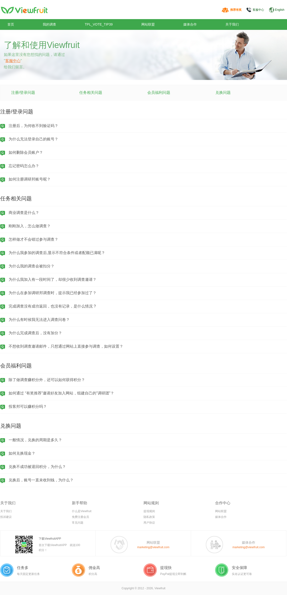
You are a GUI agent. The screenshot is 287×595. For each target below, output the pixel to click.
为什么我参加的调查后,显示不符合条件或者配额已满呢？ (57, 253)
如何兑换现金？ (22, 453)
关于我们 (232, 24)
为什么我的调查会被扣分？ (31, 266)
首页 (10, 24)
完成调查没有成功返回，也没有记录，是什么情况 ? (52, 306)
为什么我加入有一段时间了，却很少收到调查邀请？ (52, 279)
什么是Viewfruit (81, 511)
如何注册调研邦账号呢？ (30, 179)
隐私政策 (149, 517)
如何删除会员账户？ (26, 152)
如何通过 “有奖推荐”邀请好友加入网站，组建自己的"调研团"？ (61, 393)
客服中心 (258, 9)
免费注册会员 (80, 517)
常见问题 (77, 522)
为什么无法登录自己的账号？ (33, 139)
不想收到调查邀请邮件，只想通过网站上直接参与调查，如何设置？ (66, 346)
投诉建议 (6, 517)
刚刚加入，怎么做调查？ (30, 226)
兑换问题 (223, 92)
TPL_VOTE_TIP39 (99, 24)
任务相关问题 (90, 92)
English (279, 9)
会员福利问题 (158, 92)
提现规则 (149, 511)
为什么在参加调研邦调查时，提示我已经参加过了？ (52, 293)
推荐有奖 (236, 9)
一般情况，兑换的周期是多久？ (35, 440)
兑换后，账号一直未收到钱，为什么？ (41, 480)
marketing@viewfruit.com (153, 547)
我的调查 (49, 24)
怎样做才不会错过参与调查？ (33, 239)
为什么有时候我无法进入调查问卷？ (39, 320)
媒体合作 (190, 24)
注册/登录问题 (23, 92)
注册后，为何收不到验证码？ (33, 126)
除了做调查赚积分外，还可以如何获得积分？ (47, 380)
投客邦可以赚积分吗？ (28, 406)
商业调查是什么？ (24, 213)
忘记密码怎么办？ (24, 166)
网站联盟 (148, 24)
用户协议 (149, 522)
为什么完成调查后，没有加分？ (35, 333)
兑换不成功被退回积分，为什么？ (37, 467)
